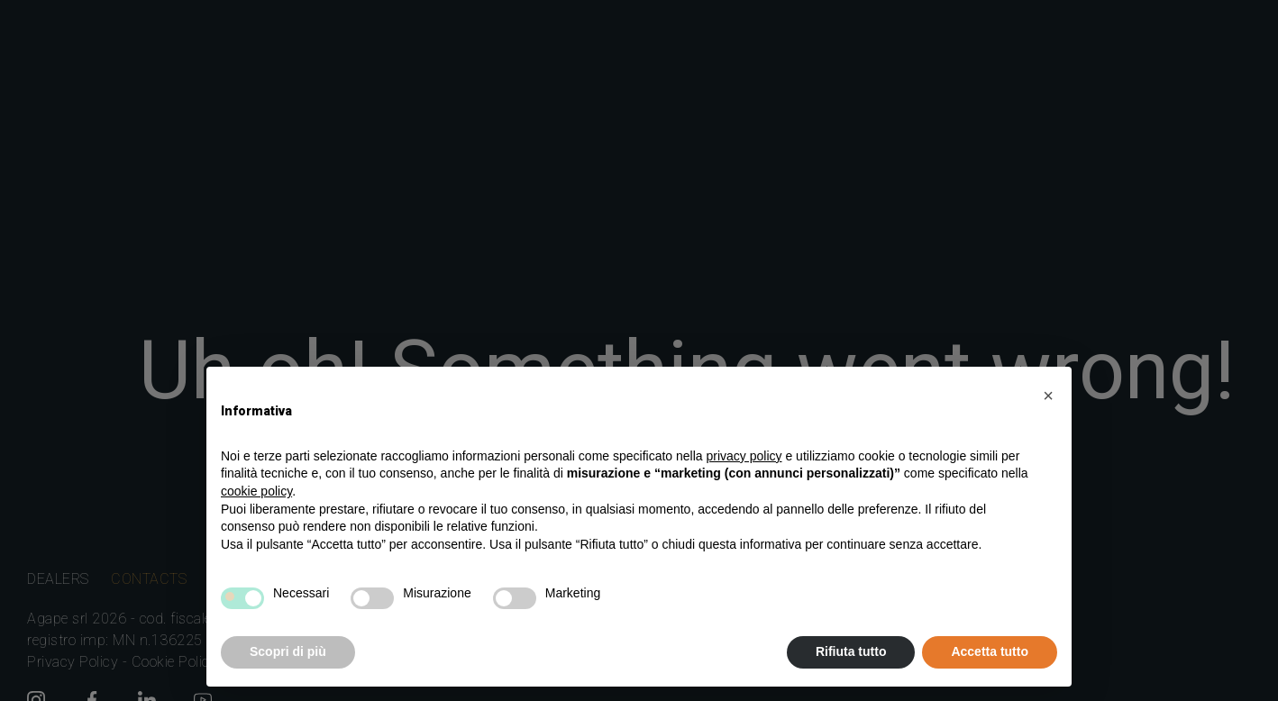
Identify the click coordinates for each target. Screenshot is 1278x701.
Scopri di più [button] (288, 651)
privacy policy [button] (744, 456)
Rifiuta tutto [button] (851, 651)
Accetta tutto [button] (989, 651)
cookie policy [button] (256, 491)
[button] (1048, 395)
